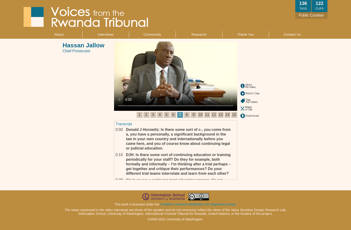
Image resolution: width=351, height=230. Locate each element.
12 (214, 115)
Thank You (245, 34)
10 (200, 115)
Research (198, 34)
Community (152, 34)
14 (227, 115)
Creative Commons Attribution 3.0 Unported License (198, 204)
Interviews (106, 34)
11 (207, 115)
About (58, 34)
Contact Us (292, 34)
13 (221, 115)
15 (234, 115)
